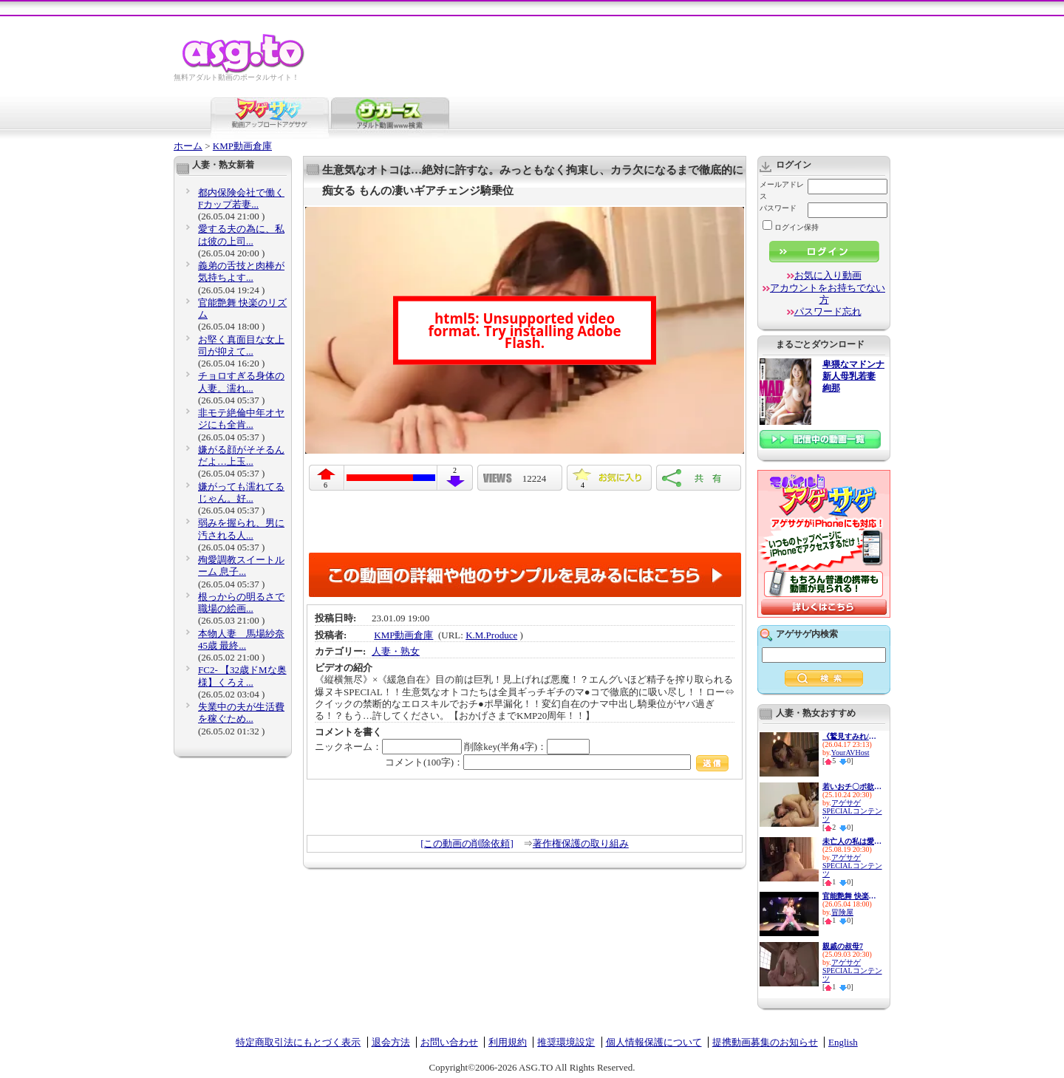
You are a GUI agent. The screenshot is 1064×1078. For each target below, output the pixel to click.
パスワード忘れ (828, 311)
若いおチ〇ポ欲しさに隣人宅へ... (851, 786)
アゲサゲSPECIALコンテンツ (852, 811)
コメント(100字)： (557, 762)
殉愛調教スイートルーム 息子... (241, 565)
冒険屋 (842, 912)
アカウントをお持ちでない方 (827, 293)
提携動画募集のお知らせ (765, 1042)
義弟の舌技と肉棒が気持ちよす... (241, 271)
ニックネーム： (388, 746)
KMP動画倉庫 (242, 145)
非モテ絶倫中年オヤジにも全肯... (241, 418)
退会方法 (391, 1042)
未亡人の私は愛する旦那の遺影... (851, 841)
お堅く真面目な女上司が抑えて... (241, 345)
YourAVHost (850, 752)
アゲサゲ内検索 (807, 634)
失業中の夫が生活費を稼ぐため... (241, 712)
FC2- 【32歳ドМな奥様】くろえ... (242, 675)
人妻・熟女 (396, 651)
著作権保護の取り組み (581, 843)
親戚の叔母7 (842, 946)
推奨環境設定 (566, 1042)
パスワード (778, 208)
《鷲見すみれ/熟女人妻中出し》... (851, 736)
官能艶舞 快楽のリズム (851, 896)
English (843, 1042)
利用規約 (507, 1042)
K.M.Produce (491, 635)
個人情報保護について (654, 1042)
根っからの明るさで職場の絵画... (241, 602)
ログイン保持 (791, 227)
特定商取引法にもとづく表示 (298, 1042)
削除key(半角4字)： (527, 746)
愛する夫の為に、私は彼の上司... (241, 234)
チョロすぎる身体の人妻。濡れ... (241, 381)
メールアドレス (782, 190)
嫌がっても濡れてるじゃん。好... (241, 492)
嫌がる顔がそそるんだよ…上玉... (241, 455)
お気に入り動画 (828, 275)
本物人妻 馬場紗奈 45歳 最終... (241, 639)
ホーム (188, 145)
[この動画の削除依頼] (467, 843)
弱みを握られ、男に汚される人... (241, 528)
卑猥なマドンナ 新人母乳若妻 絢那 (853, 376)
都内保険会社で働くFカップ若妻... (241, 198)
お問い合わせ (449, 1042)
